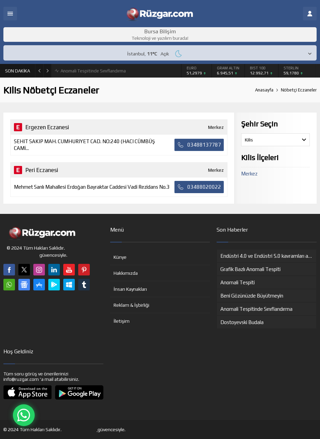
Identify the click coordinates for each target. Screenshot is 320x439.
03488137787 (199, 144)
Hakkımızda (126, 273)
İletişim (122, 321)
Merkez (249, 173)
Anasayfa (264, 89)
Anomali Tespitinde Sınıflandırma (93, 70)
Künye (120, 257)
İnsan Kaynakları (130, 289)
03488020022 (199, 187)
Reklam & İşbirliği (131, 305)
